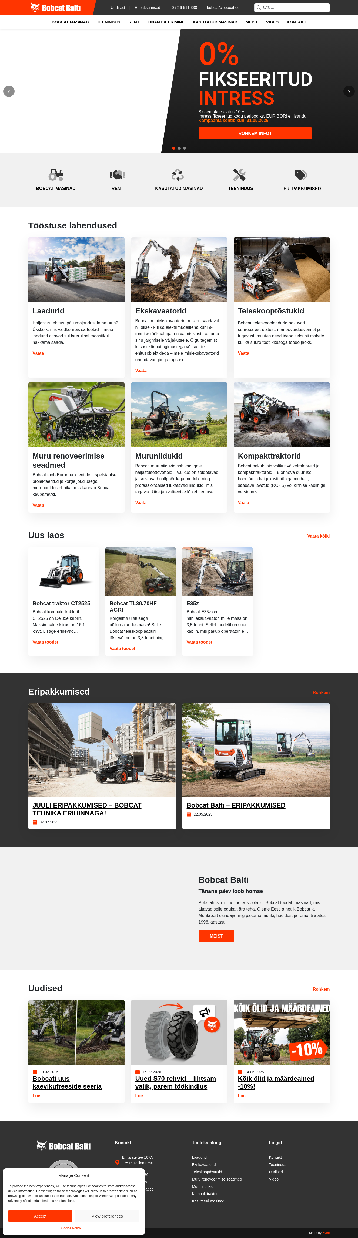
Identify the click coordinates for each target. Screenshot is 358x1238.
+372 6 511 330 (183, 7)
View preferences (107, 1216)
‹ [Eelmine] (9, 91)
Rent (133, 22)
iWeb (326, 1233)
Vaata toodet (45, 642)
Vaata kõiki (318, 536)
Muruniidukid (202, 1186)
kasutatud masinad (179, 188)
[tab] (173, 148)
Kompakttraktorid (206, 1194)
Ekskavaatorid (204, 1164)
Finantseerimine (166, 22)
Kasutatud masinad (215, 22)
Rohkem (321, 692)
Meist (252, 22)
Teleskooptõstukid (207, 1172)
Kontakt (296, 22)
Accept (40, 1216)
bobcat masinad (55, 188)
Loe (36, 1095)
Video (272, 22)
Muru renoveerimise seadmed (217, 1179)
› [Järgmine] (349, 91)
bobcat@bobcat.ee (223, 7)
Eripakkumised (147, 7)
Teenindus (109, 22)
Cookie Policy (71, 1228)
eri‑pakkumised (302, 188)
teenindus (240, 188)
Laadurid (199, 1157)
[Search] (292, 7)
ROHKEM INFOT (255, 133)
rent (117, 188)
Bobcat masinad (70, 22)
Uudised (118, 7)
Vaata (38, 353)
